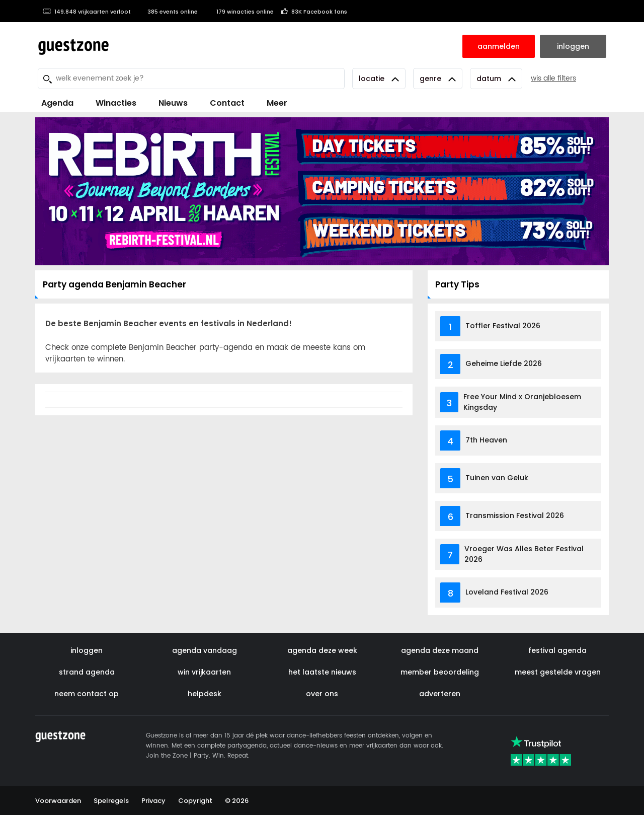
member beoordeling (439, 672)
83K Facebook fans (314, 12)
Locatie (379, 78)
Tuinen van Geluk (496, 478)
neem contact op (86, 694)
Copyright (195, 800)
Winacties (116, 103)
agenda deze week (322, 650)
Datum (496, 78)
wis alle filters (553, 78)
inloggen (86, 650)
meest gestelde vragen (558, 672)
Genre (438, 78)
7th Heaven (486, 440)
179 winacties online (239, 12)
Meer (277, 103)
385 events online (168, 12)
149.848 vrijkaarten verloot (87, 12)
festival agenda (557, 650)
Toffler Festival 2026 (502, 326)
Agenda (57, 103)
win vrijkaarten (204, 672)
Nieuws (173, 103)
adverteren (439, 694)
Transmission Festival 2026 (514, 515)
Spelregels (111, 800)
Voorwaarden (58, 800)
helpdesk (204, 694)
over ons (322, 694)
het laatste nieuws (322, 672)
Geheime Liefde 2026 (503, 363)
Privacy (153, 800)
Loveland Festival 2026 (506, 592)
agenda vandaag (204, 650)
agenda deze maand (439, 650)
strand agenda (87, 672)
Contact (227, 103)
